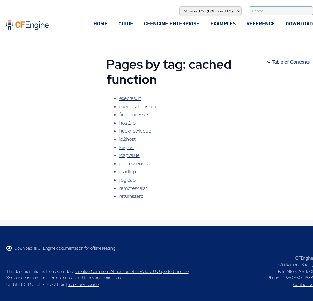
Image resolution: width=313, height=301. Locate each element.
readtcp (127, 171)
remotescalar (133, 188)
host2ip (127, 122)
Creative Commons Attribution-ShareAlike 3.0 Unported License (131, 271)
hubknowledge (135, 130)
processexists (133, 163)
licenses (68, 278)
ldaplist (126, 147)
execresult (130, 98)
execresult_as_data (139, 106)
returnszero (131, 196)
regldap (127, 179)
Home (100, 23)
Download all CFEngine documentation (44, 248)
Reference (260, 23)
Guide (125, 23)
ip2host (127, 139)
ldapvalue (129, 155)
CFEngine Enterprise (171, 23)
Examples (223, 23)
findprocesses (134, 114)
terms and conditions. (103, 278)
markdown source (83, 284)
